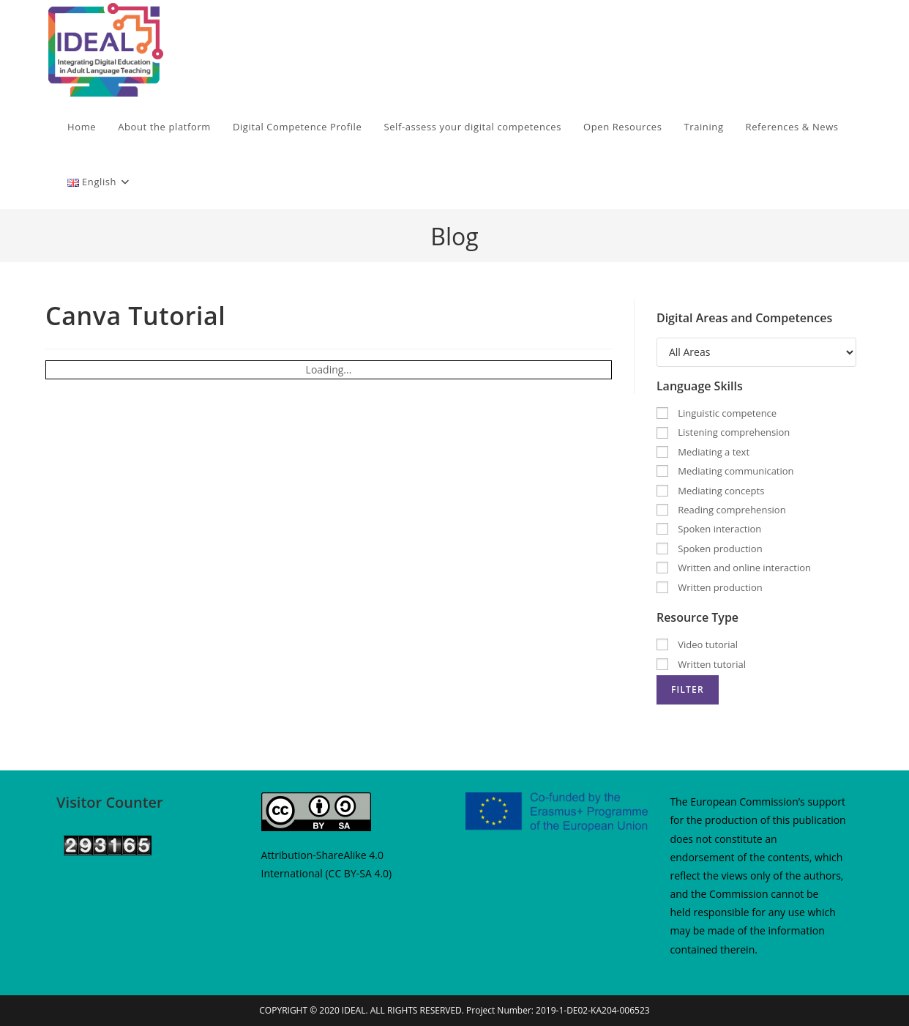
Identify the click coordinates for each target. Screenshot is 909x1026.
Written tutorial (701, 664)
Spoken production (709, 548)
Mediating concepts (710, 490)
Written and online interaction (733, 567)
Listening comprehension (723, 432)
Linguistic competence (716, 413)
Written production (709, 587)
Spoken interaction (708, 528)
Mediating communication (725, 470)
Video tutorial (697, 644)
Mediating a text (702, 451)
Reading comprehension (721, 509)
